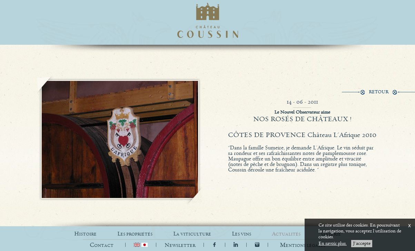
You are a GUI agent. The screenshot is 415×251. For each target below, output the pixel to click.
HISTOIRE (85, 234)
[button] (302, 245)
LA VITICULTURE (192, 234)
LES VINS (241, 234)
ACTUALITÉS (286, 234)
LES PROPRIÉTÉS (134, 234)
